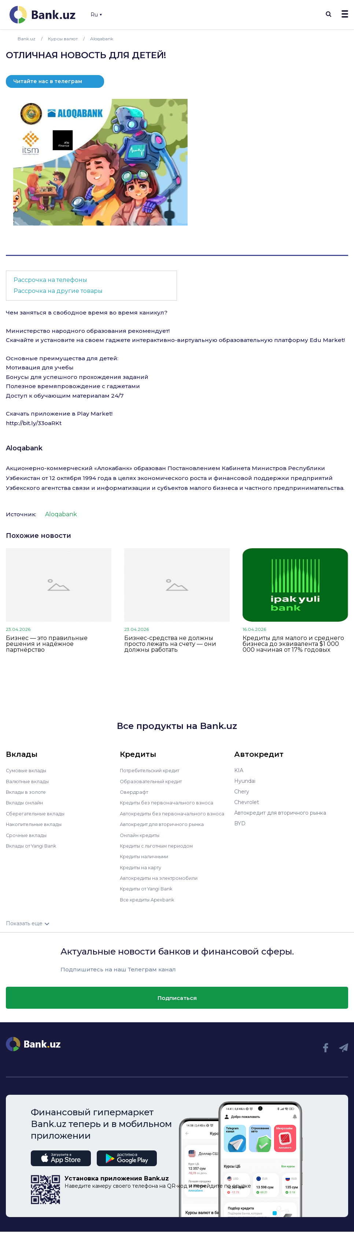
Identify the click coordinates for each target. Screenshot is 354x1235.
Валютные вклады (30, 781)
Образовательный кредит (154, 781)
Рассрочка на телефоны (50, 279)
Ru (96, 15)
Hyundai (244, 781)
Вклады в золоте (28, 791)
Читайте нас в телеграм (47, 81)
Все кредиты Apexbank (150, 903)
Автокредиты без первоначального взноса (166, 815)
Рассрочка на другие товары (58, 290)
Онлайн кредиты (142, 839)
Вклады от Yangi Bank (34, 844)
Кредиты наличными (147, 860)
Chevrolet (246, 802)
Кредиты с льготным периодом (161, 850)
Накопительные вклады (37, 823)
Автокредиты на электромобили (163, 881)
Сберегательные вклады (38, 813)
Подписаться (177, 1000)
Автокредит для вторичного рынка (166, 828)
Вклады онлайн (26, 802)
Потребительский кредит (154, 770)
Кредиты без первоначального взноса (170, 802)
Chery (241, 791)
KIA (238, 770)
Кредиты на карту (143, 871)
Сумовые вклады (28, 770)
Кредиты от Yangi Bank (150, 892)
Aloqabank (24, 448)
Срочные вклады (28, 834)
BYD (240, 823)
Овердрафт (135, 791)
